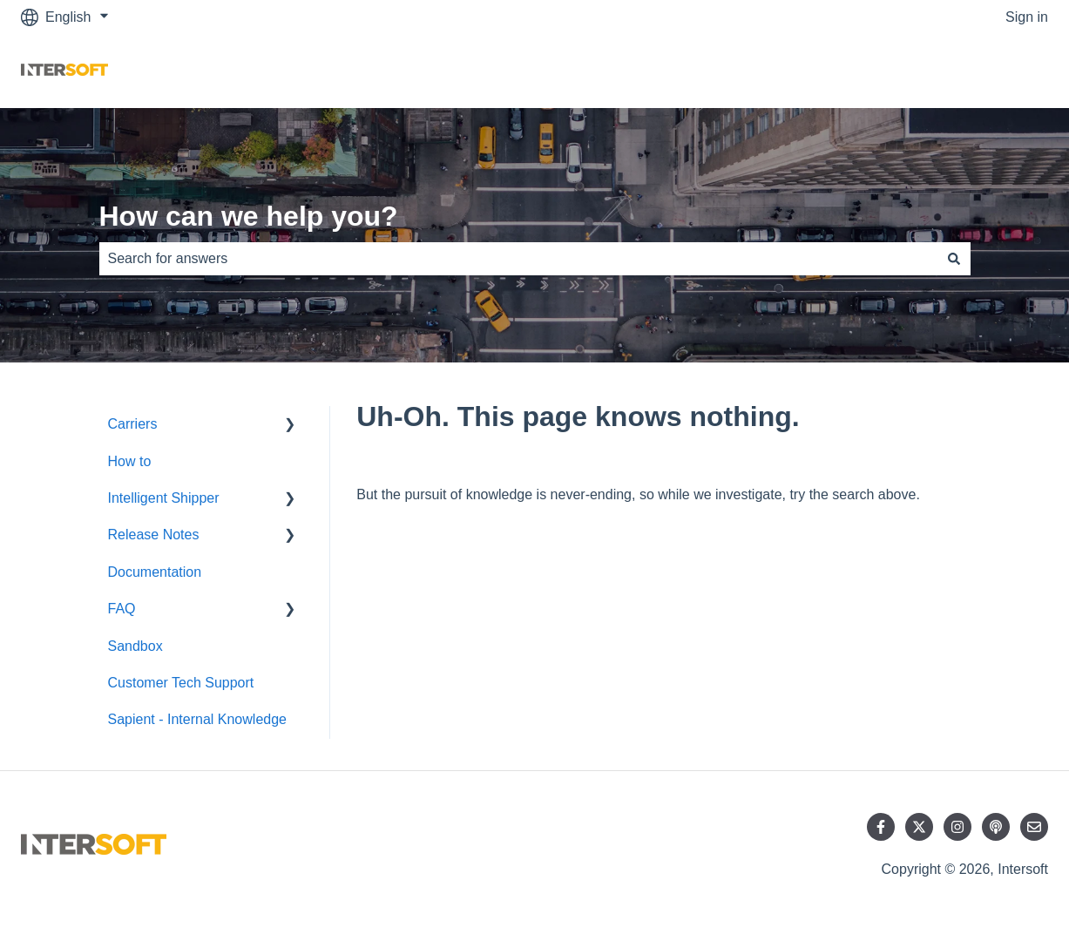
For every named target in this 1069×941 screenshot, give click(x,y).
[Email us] (1034, 827)
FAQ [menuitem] (122, 608)
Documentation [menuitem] (155, 572)
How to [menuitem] (130, 461)
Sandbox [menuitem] (135, 646)
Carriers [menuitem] (133, 423)
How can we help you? (248, 216)
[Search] (954, 258)
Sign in (1026, 17)
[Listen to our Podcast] (996, 827)
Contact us (997, 71)
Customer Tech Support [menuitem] (181, 682)
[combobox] (518, 258)
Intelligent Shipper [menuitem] (164, 498)
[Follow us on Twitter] (919, 827)
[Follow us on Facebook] (881, 827)
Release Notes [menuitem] (154, 534)
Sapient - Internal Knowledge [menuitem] (197, 719)
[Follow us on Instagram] (957, 827)
